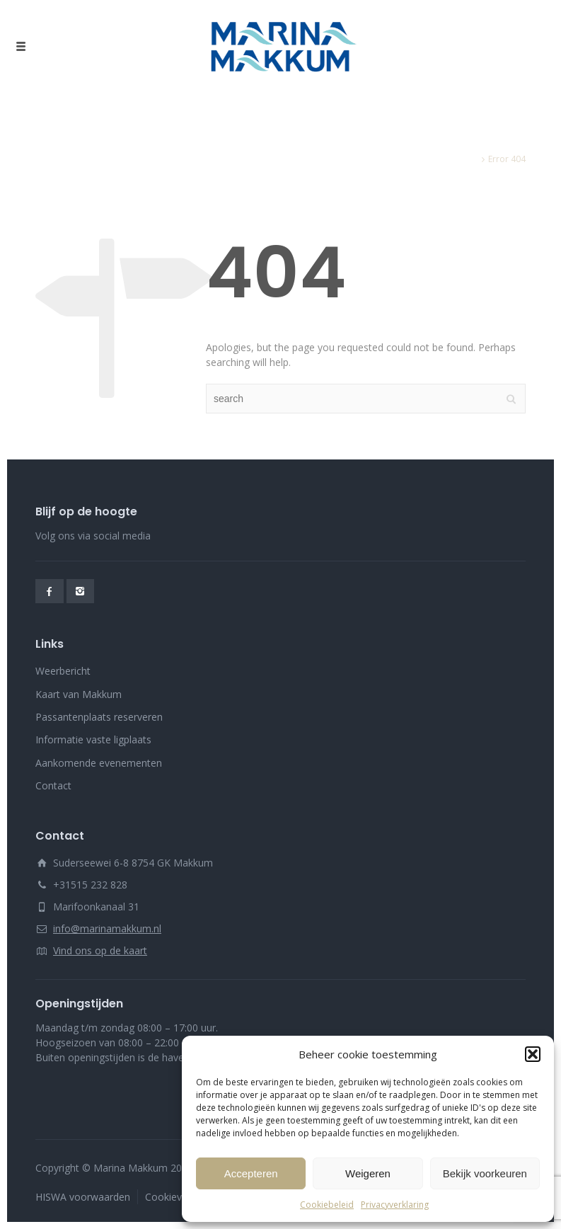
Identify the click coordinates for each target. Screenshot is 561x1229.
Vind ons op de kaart (100, 950)
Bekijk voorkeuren (485, 1173)
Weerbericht (63, 671)
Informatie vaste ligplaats (93, 739)
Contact (53, 785)
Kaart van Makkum (78, 694)
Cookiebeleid (327, 1205)
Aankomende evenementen (98, 763)
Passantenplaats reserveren (99, 717)
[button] (533, 1054)
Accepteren (251, 1173)
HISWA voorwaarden (82, 1197)
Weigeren (368, 1173)
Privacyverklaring (395, 1205)
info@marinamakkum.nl (107, 928)
